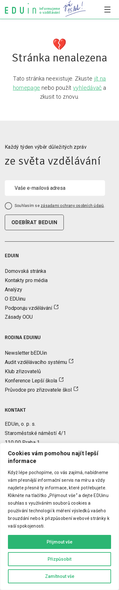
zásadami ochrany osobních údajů (72, 205)
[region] (59, 516)
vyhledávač (87, 87)
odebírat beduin (34, 222)
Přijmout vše (59, 541)
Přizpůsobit (59, 559)
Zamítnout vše (59, 576)
